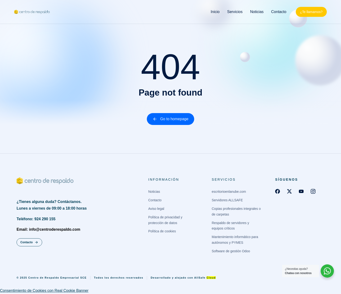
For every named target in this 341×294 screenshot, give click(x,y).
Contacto (29, 242)
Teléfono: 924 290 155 (36, 219)
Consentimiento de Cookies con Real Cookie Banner (44, 291)
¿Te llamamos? (311, 12)
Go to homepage (170, 119)
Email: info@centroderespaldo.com (48, 229)
